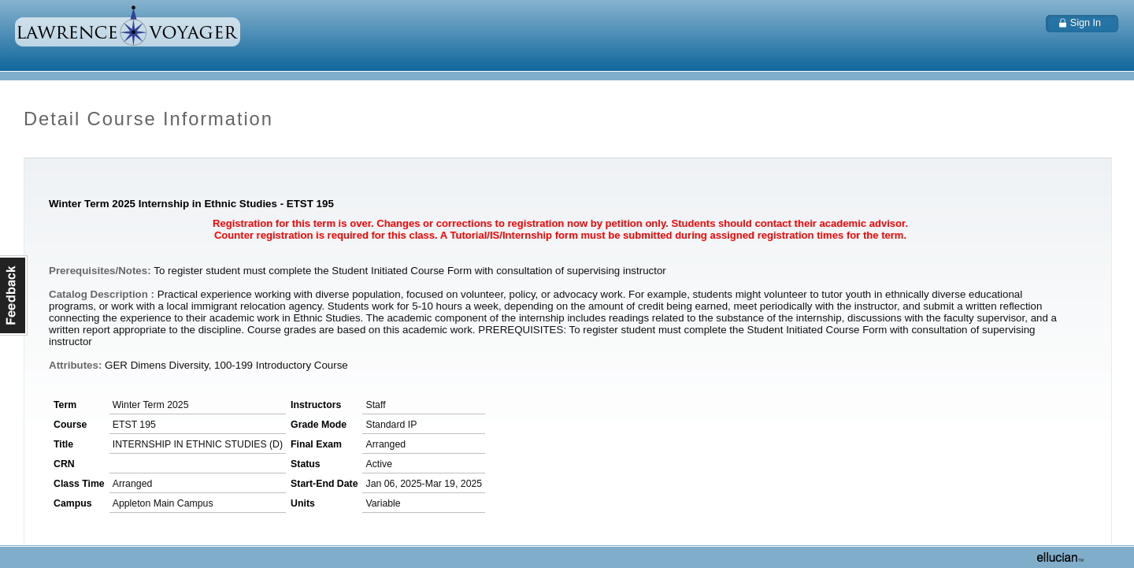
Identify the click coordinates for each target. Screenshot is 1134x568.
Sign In (1085, 22)
